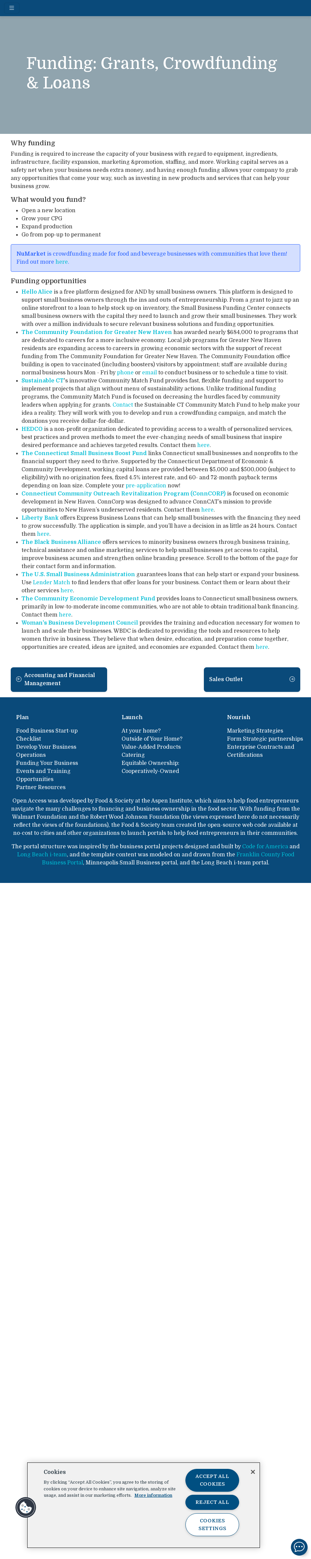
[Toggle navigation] (11, 8)
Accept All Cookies (212, 1480)
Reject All (212, 1502)
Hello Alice (36, 292)
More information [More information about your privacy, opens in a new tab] (153, 1495)
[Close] (253, 1471)
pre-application (146, 486)
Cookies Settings (212, 1524)
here (61, 262)
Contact (123, 405)
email (149, 373)
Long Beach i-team (42, 855)
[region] (143, 1505)
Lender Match (51, 583)
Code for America (265, 847)
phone (125, 373)
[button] (26, 1507)
